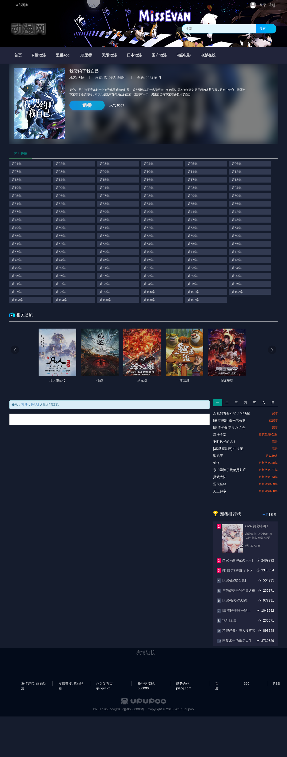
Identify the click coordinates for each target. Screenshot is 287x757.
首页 (18, 55)
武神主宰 (219, 434)
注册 (272, 5)
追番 (87, 105)
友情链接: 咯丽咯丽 (71, 684)
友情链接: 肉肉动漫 (33, 684)
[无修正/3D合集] (234, 580)
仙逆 (216, 463)
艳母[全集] (229, 620)
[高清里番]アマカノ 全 (229, 427)
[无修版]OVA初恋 (234, 600)
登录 (263, 5)
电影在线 (207, 55)
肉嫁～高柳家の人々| (237, 560)
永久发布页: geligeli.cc (105, 684)
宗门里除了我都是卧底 (229, 470)
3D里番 (86, 55)
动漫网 (28, 28)
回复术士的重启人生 (237, 641)
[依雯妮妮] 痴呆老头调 (229, 420)
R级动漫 (39, 55)
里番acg (63, 55)
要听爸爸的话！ (224, 442)
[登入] (35, 404)
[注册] (24, 404)
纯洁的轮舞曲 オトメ (237, 570)
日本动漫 (134, 55)
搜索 (262, 28)
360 (246, 683)
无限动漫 (109, 55)
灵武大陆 (219, 477)
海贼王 (218, 456)
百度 (217, 684)
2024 (149, 77)
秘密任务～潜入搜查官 (238, 630)
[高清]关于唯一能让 (236, 610)
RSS (276, 683)
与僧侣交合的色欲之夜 (238, 590)
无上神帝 (219, 491)
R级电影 (184, 55)
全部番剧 (21, 5)
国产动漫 (159, 55)
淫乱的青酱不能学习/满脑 (231, 413)
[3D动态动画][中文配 (228, 449)
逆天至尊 (219, 484)
